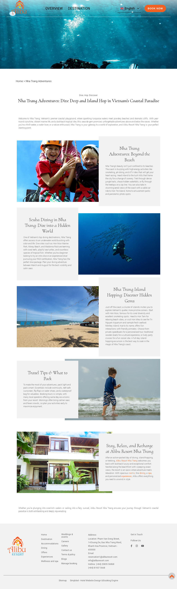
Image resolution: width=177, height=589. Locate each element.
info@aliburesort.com (98, 560)
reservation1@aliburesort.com (102, 557)
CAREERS (65, 541)
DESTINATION (79, 8)
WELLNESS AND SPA (49, 561)
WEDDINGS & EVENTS (67, 535)
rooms (132, 473)
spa (149, 473)
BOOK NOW (155, 8)
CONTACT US (66, 550)
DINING (44, 548)
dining (142, 473)
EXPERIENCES (47, 557)
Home (19, 81)
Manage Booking (69, 563)
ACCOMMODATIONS (49, 543)
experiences (126, 476)
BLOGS (64, 559)
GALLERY (64, 546)
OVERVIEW (54, 8)
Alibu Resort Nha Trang (126, 461)
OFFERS (44, 552)
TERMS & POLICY (68, 554)
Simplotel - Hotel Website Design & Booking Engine (94, 580)
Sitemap (63, 580)
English (127, 8)
